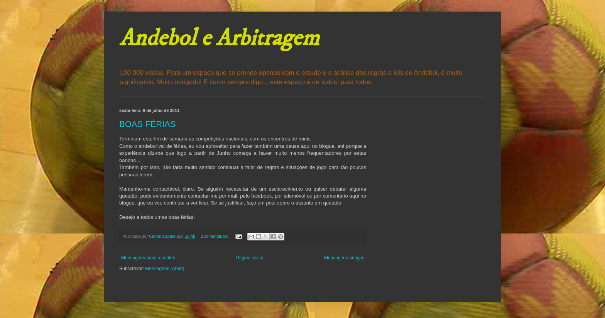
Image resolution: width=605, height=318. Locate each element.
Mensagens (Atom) (164, 268)
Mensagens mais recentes (148, 257)
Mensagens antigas (344, 257)
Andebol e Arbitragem (219, 38)
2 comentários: (215, 236)
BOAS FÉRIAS (147, 124)
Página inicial (250, 257)
